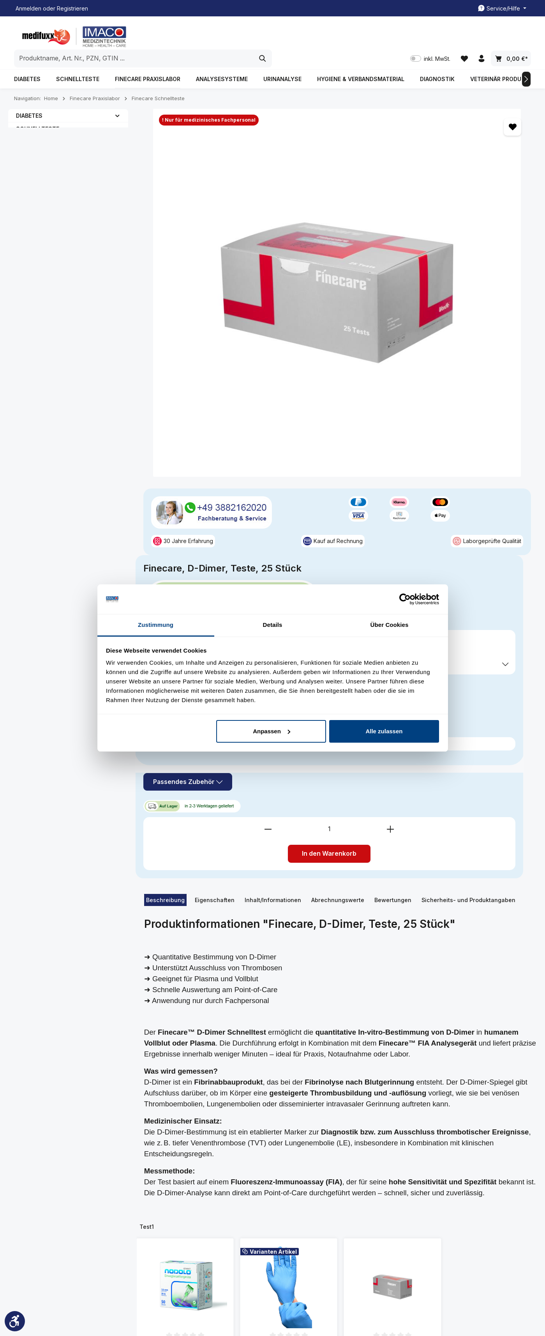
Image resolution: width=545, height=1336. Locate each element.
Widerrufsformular (355, 1249)
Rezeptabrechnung (266, 1214)
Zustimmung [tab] (155, 624)
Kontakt (159, 1178)
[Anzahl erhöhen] (499, 365)
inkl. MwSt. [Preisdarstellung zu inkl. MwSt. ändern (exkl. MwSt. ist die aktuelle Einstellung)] (428, 35)
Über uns (162, 1203)
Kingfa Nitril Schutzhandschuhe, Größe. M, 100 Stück (289, 895)
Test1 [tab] (146, 762)
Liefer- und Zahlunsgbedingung (357, 1194)
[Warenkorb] (511, 35)
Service (254, 1145)
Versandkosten (348, 1307)
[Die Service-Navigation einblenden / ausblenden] (502, 8)
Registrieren (72, 8)
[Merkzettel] (462, 35)
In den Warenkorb (438, 389)
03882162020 (43, 1180)
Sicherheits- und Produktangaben (468, 436)
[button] (117, 99)
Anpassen (271, 731)
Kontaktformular (78, 1217)
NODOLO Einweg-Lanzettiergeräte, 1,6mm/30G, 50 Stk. (185, 895)
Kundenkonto (258, 1166)
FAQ (155, 1215)
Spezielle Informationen (356, 1150)
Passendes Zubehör (386, 319)
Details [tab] (272, 624)
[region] (236, 177)
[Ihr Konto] (481, 35)
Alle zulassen (383, 731)
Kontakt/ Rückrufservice (272, 1178)
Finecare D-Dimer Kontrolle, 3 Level (393, 895)
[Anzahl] (437, 365)
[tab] (165, 436)
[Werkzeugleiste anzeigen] (15, 1321)
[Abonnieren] (474, 1071)
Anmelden (28, 8)
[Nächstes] (526, 63)
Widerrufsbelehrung (358, 1224)
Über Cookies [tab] (389, 624)
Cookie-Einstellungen (359, 1237)
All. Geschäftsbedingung (363, 1176)
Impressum (164, 1190)
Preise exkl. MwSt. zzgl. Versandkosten (395, 260)
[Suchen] (392, 35)
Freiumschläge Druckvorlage (260, 1196)
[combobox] (264, 35)
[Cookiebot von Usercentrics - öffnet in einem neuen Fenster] (405, 599)
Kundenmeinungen (174, 1166)
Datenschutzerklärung (360, 1212)
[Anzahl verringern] (377, 365)
